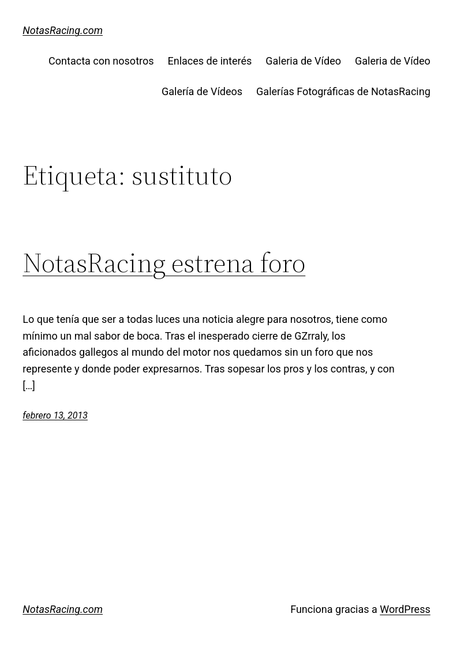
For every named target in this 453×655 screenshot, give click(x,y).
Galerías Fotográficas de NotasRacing (343, 91)
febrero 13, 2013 (55, 415)
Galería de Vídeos (202, 91)
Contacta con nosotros (101, 61)
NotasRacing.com (63, 30)
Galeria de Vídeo (303, 61)
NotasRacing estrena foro (164, 262)
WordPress (405, 609)
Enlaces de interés (210, 61)
